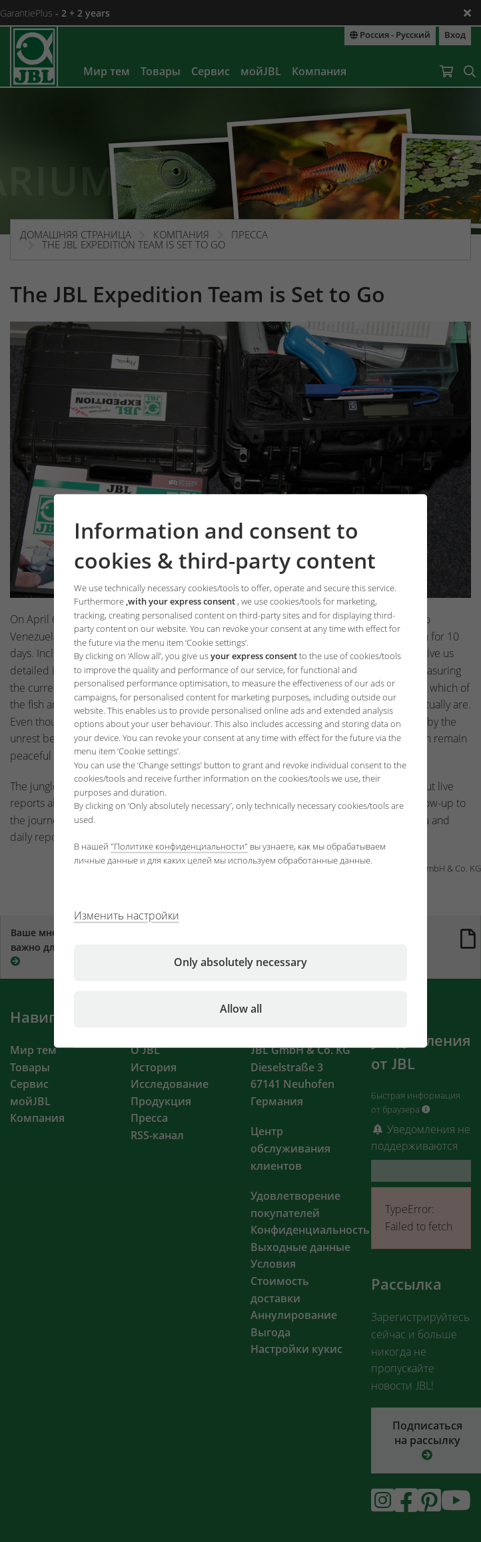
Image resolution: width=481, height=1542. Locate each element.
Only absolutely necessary (240, 962)
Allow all (241, 1009)
